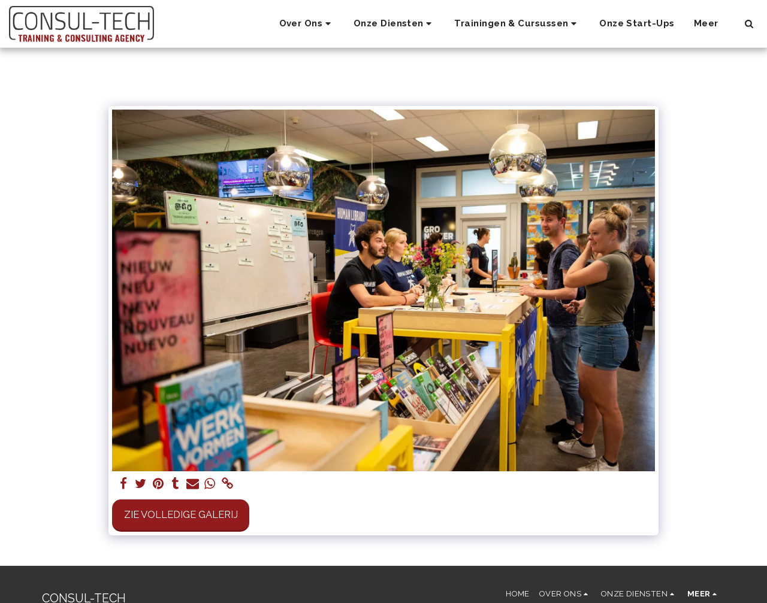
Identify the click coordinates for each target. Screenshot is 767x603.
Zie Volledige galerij (181, 514)
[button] (306, 24)
